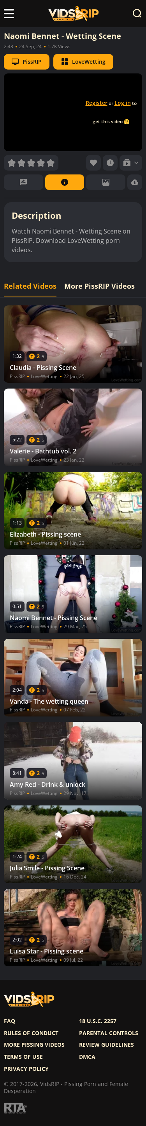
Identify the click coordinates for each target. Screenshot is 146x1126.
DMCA (87, 1056)
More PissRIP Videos (99, 286)
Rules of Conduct (31, 1033)
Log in (122, 102)
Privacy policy (26, 1068)
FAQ (9, 1021)
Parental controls (108, 1033)
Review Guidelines (106, 1044)
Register (96, 102)
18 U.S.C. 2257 (97, 1021)
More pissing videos (34, 1044)
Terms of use (23, 1056)
